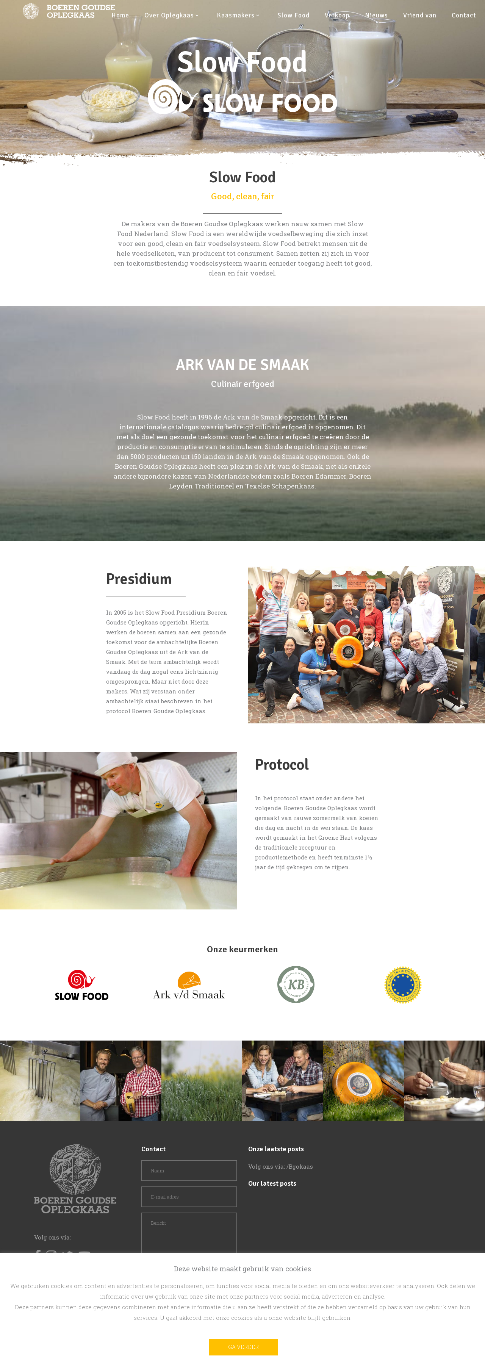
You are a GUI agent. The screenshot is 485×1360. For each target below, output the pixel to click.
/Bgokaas (299, 1166)
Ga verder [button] (243, 1347)
